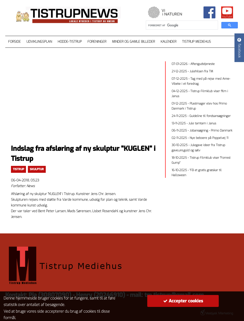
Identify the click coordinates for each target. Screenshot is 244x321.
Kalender (168, 41)
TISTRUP (18, 169)
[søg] (181, 25)
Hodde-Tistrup (70, 41)
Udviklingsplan (39, 41)
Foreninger (96, 41)
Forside (14, 41)
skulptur (37, 169)
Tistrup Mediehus (196, 41)
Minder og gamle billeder (133, 41)
